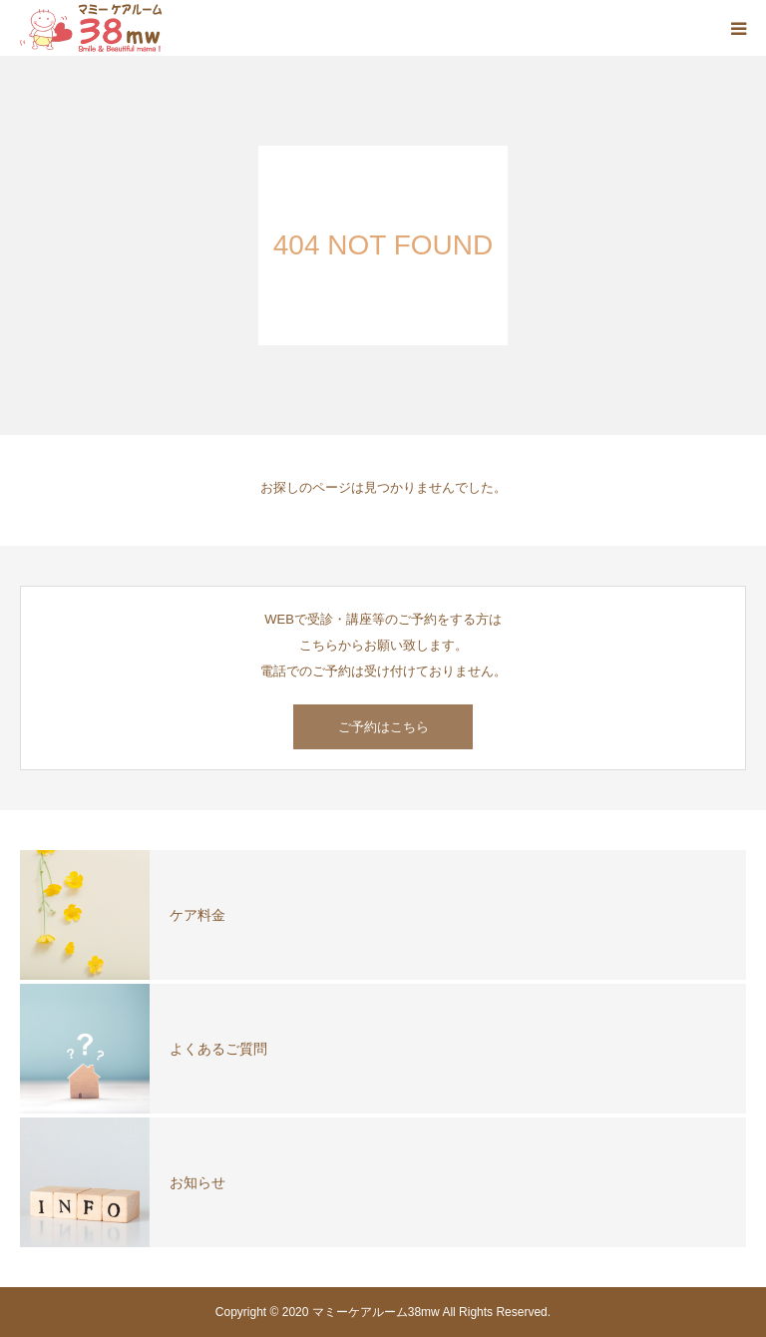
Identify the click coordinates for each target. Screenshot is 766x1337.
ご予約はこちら (383, 726)
